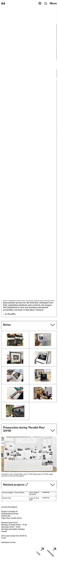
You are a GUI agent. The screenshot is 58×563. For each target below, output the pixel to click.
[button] (40, 3)
